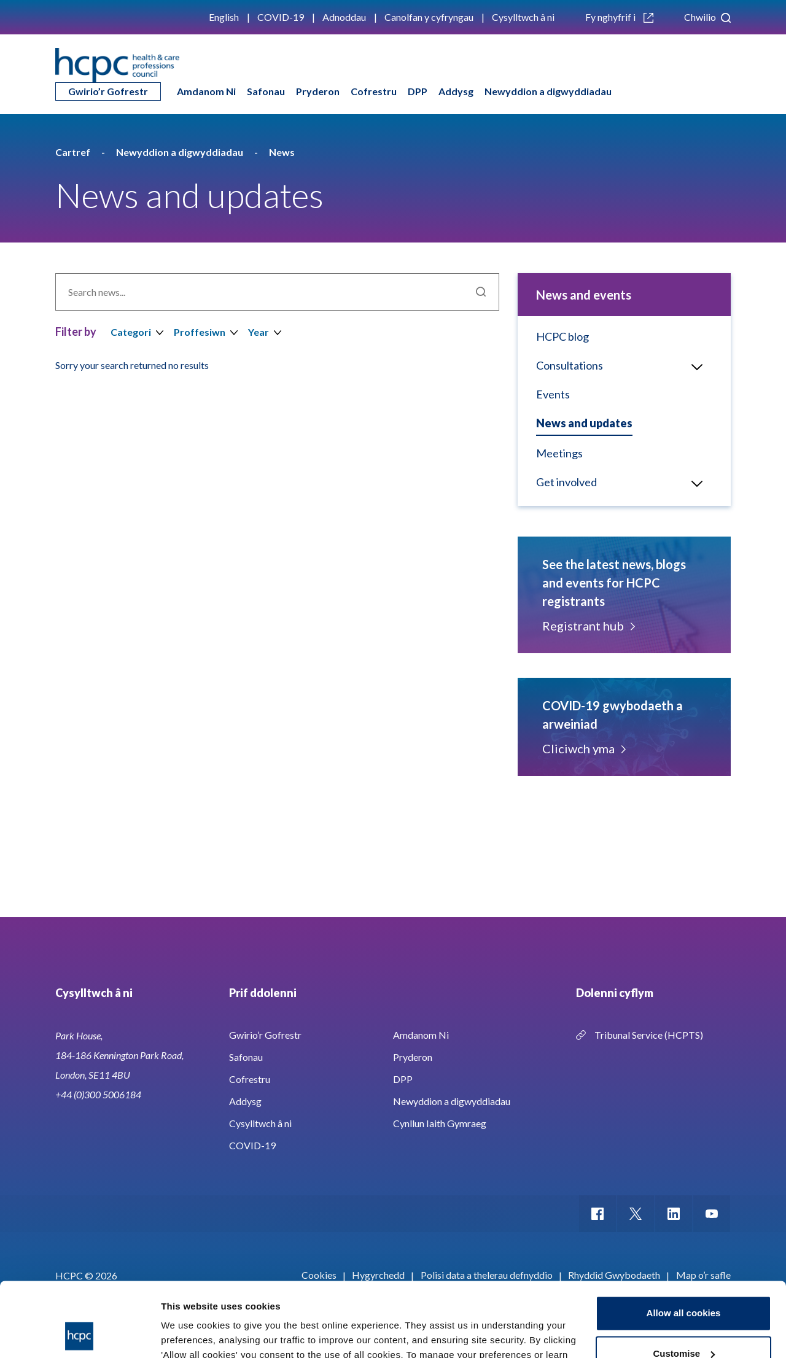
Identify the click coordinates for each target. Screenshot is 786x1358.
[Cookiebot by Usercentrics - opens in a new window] (79, 1334)
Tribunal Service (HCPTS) (648, 1035)
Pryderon (318, 91)
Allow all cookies (684, 1243)
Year (258, 332)
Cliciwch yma (583, 748)
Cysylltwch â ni (523, 17)
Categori (131, 332)
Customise (684, 1283)
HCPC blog (562, 336)
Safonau (266, 91)
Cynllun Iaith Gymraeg (439, 1123)
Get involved (566, 482)
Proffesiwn (199, 332)
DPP (417, 91)
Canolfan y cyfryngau (428, 17)
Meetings (559, 453)
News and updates (584, 423)
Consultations (569, 365)
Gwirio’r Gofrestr (108, 91)
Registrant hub (587, 625)
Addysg (455, 91)
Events (553, 394)
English (224, 17)
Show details (189, 1334)
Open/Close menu (692, 366)
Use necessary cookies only (683, 1324)
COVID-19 (280, 17)
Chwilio (707, 17)
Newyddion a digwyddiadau (548, 91)
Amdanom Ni (206, 91)
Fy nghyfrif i (619, 17)
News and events (583, 294)
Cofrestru (374, 91)
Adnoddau (344, 17)
